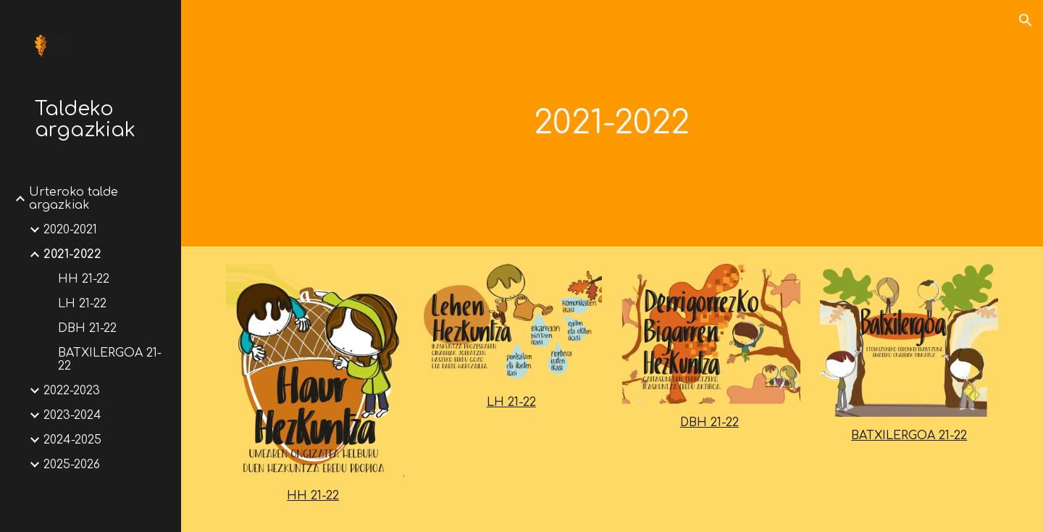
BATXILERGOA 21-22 (909, 435)
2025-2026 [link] (71, 464)
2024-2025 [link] (72, 439)
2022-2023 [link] (71, 390)
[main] (612, 123)
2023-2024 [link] (72, 415)
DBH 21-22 (709, 422)
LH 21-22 (511, 402)
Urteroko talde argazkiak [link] (73, 199)
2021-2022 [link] (72, 254)
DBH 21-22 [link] (87, 328)
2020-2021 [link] (70, 229)
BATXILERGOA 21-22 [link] (110, 359)
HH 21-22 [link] (83, 279)
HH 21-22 (313, 495)
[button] (1025, 20)
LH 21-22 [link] (82, 303)
